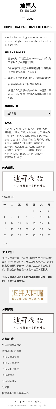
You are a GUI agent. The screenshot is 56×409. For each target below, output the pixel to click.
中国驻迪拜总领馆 (11, 345)
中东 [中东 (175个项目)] (12, 128)
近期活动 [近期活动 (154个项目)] (38, 139)
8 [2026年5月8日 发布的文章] (33, 217)
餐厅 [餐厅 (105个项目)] (19, 157)
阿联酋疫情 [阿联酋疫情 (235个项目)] (37, 153)
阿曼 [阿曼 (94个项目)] (6, 153)
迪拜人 (28, 6)
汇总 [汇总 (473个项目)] (39, 135)
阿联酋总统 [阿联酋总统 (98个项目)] (24, 153)
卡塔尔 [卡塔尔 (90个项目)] (16, 132)
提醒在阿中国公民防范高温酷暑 (25, 84)
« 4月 (5, 243)
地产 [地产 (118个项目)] (39, 132)
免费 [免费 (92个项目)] (44, 128)
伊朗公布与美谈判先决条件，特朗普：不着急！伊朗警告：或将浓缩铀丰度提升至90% (29, 94)
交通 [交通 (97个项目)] (24, 128)
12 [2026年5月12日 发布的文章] (12, 223)
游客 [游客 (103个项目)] (18, 139)
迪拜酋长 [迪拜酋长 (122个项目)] (19, 150)
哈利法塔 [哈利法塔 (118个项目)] (31, 132)
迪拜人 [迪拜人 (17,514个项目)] (7, 142)
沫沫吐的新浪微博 (11, 351)
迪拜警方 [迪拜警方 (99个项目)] (8, 150)
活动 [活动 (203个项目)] (12, 139)
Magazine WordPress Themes (20, 405)
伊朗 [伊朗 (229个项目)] (38, 128)
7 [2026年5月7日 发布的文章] (26, 217)
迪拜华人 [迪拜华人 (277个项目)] (17, 142)
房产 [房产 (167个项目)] (12, 135)
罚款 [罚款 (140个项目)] (30, 139)
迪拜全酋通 (8, 375)
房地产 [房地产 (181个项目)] (19, 135)
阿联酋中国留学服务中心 (15, 393)
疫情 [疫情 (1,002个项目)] (24, 139)
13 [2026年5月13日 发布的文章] (19, 223)
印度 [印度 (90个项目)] (23, 132)
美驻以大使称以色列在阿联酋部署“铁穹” (29, 78)
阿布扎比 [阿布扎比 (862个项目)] (40, 150)
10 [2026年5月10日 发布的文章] (49, 217)
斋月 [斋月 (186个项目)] (27, 135)
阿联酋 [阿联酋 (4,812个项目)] (13, 153)
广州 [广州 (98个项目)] (6, 135)
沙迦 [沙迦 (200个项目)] (6, 139)
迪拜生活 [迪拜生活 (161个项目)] (29, 146)
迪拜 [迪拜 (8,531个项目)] (47, 139)
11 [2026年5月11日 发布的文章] (4, 223)
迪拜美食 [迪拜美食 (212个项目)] (40, 146)
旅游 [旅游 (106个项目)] (33, 135)
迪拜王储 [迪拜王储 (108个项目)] (19, 146)
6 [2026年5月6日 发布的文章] (19, 217)
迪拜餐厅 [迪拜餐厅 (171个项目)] (29, 150)
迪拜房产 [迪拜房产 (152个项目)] (27, 142)
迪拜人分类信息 (10, 363)
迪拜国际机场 (9, 381)
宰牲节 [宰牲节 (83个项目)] (46, 132)
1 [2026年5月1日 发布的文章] (33, 210)
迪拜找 (5, 387)
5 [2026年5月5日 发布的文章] (11, 217)
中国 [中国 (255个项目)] (18, 128)
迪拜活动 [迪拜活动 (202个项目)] (8, 146)
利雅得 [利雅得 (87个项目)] (7, 132)
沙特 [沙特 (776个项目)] (45, 135)
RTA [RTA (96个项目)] (6, 128)
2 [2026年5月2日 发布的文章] (41, 210)
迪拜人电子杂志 (10, 369)
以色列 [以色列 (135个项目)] (31, 128)
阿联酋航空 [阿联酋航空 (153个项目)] (10, 157)
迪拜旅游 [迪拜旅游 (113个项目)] (38, 142)
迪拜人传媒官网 (10, 357)
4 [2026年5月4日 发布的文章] (4, 217)
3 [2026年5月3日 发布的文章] (48, 210)
